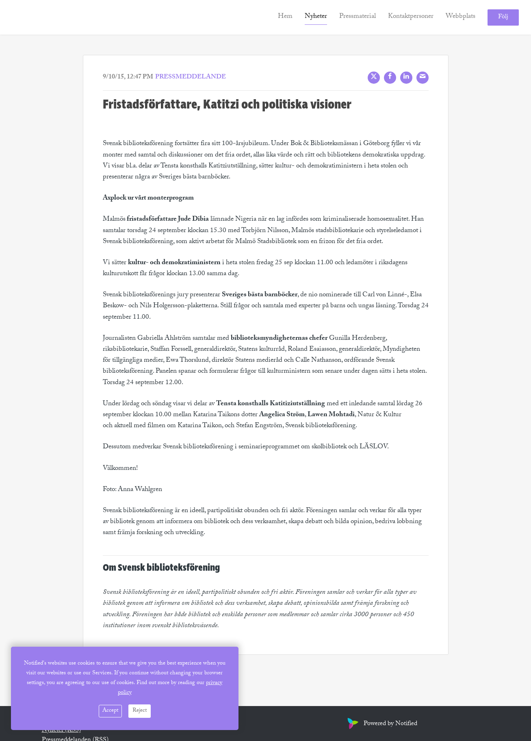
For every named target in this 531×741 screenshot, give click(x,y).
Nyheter (316, 17)
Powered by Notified (381, 724)
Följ (503, 17)
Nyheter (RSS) (61, 730)
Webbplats (460, 17)
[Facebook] (390, 78)
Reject (139, 711)
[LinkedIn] (406, 78)
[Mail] (422, 78)
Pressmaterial (357, 17)
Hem (285, 17)
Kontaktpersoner (410, 17)
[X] (374, 78)
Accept (110, 711)
